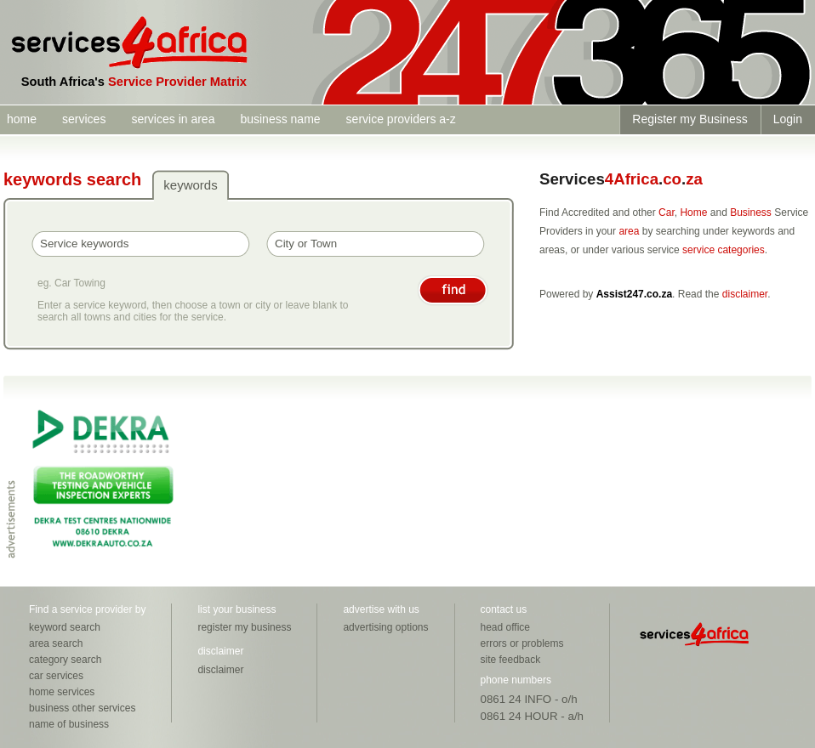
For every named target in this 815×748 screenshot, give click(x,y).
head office (506, 627)
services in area (172, 119)
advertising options (385, 627)
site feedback (511, 660)
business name (280, 119)
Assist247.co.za (634, 294)
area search (56, 643)
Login (787, 119)
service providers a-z (401, 119)
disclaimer (744, 294)
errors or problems (522, 643)
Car (666, 212)
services (83, 119)
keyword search (64, 627)
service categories (723, 250)
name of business (69, 724)
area (628, 231)
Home (693, 212)
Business (751, 212)
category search (65, 660)
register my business (244, 627)
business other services (82, 708)
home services (61, 692)
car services (56, 676)
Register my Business (689, 119)
